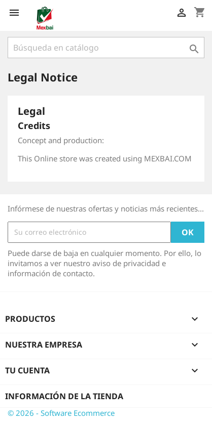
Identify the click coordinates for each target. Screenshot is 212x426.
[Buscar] (106, 47)
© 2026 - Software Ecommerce (61, 413)
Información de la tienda (64, 396)
